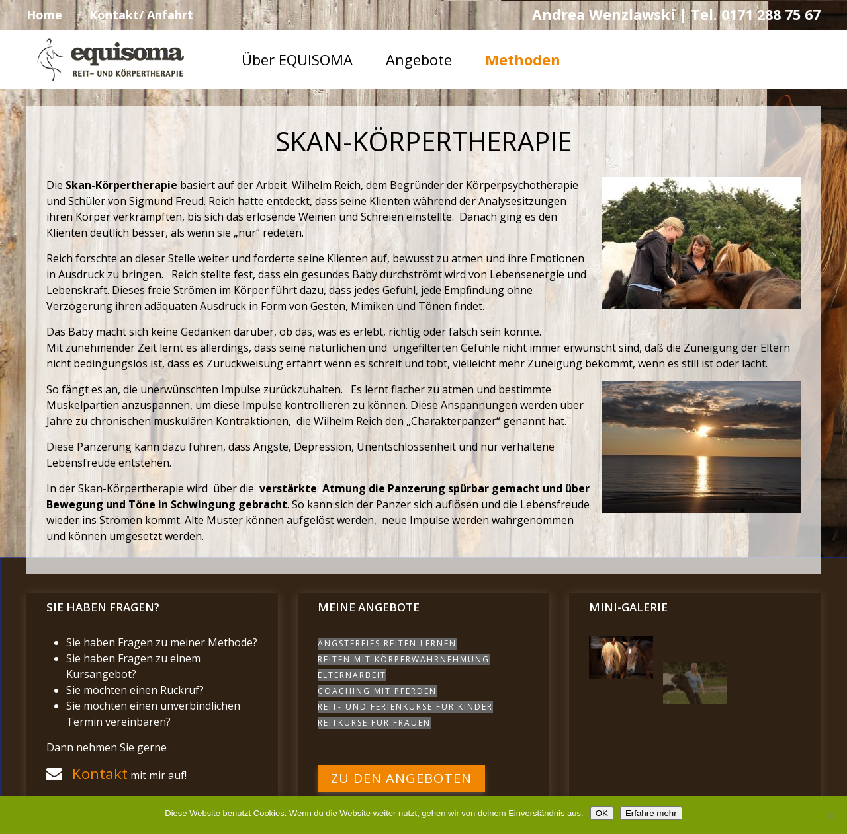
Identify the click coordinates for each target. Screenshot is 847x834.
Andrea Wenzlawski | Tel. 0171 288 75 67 (676, 14)
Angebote (419, 59)
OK (602, 813)
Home (44, 14)
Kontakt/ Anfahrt (141, 14)
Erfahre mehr (651, 813)
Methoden (522, 59)
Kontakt (100, 773)
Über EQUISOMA (297, 59)
